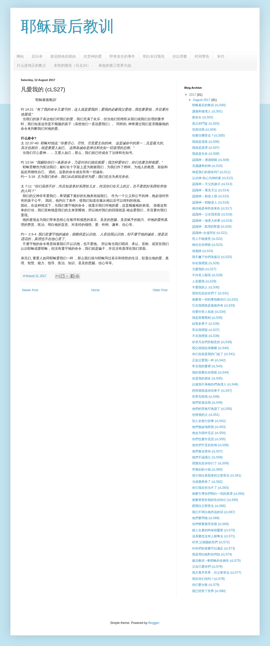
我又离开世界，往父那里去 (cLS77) (216, 572)
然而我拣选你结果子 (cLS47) (212, 390)
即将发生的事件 (122, 56)
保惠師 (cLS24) (202, 251)
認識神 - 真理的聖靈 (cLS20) (212, 226)
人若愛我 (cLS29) (204, 281)
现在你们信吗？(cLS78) (208, 579)
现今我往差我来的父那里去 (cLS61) (216, 475)
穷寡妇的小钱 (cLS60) (207, 469)
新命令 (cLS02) (202, 117)
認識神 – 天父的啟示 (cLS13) (212, 184)
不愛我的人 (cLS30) (205, 287)
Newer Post (30, 290)
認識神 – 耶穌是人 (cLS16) (210, 202)
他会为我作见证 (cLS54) (209, 433)
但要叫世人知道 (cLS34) (209, 312)
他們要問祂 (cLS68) (205, 518)
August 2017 (202, 100)
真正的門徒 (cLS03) (205, 123)
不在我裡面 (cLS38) (205, 336)
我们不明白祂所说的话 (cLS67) (213, 512)
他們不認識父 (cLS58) (207, 457)
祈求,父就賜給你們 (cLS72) (211, 542)
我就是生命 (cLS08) (205, 153)
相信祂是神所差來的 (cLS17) (212, 208)
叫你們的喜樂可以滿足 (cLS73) (213, 548)
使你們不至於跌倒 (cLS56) (210, 445)
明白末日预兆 (154, 56)
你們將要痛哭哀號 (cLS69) (210, 524)
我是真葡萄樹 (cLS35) (207, 317)
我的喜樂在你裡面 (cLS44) (210, 372)
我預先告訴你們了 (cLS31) (210, 293)
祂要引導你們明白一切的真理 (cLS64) (218, 493)
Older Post (160, 290)
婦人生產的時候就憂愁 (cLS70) (213, 530)
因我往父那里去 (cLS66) (209, 506)
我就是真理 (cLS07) (205, 147)
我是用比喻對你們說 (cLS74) (212, 554)
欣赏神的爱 (93, 56)
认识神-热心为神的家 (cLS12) (212, 178)
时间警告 (202, 56)
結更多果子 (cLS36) (205, 323)
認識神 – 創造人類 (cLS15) (210, 196)
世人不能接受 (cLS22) (207, 239)
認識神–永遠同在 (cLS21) (209, 233)
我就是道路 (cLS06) (205, 142)
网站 (20, 56)
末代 (220, 56)
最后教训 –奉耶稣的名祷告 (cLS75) (216, 560)
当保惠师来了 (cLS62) (207, 482)
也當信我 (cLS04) (204, 129)
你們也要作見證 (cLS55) (209, 439)
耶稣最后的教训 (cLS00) (209, 105)
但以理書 (179, 56)
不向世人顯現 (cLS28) (207, 275)
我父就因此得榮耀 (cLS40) (210, 348)
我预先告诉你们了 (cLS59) (210, 463)
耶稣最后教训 (67, 26)
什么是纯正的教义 (31, 65)
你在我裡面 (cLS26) (205, 263)
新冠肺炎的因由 (63, 56)
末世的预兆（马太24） (72, 65)
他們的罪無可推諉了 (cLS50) (212, 409)
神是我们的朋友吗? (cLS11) (211, 172)
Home (95, 290)
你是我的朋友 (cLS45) (207, 378)
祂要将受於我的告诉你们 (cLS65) (215, 500)
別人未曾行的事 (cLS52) (209, 421)
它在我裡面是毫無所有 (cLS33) (213, 305)
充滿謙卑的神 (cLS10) (207, 166)
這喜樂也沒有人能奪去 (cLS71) (213, 536)
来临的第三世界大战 (114, 65)
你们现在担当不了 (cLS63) (210, 487)
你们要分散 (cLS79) (205, 585)
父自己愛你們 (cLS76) (207, 566)
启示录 (37, 56)
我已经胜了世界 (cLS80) (209, 591)
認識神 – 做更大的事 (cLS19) (212, 220)
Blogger (153, 623)
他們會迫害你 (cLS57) (207, 451)
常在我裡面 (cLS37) (205, 330)
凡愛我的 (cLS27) (204, 269)
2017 (193, 95)
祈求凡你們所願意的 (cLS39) (212, 342)
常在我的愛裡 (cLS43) (207, 366)
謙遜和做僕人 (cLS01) (207, 111)
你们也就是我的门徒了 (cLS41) (213, 354)
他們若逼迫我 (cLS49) (207, 402)
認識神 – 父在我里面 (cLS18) (212, 214)
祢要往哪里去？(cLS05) (208, 135)
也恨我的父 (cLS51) (205, 415)
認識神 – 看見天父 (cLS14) (210, 190)
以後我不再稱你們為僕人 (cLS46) (215, 384)
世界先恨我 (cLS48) (205, 396)
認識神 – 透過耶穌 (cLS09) (210, 160)
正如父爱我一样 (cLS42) (209, 360)
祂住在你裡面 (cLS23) (207, 245)
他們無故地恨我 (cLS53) (209, 427)
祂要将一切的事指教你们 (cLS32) (215, 299)
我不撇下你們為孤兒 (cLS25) (212, 257)
